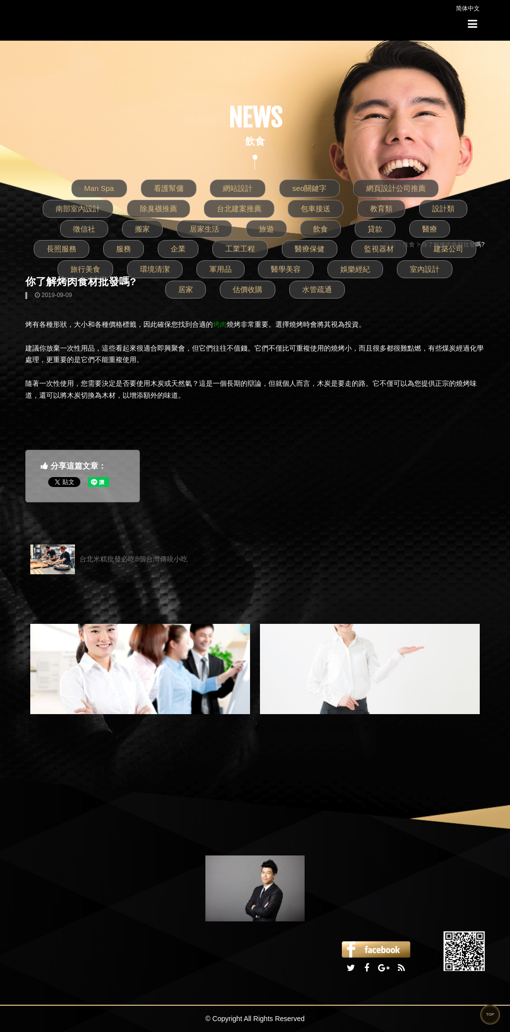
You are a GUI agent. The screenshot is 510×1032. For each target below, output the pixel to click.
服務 (123, 248)
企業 (178, 248)
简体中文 (468, 8)
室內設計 (425, 269)
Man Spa (99, 188)
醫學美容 (286, 269)
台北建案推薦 (239, 208)
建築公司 (448, 248)
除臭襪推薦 (158, 208)
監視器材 (379, 248)
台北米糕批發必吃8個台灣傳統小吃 (109, 559)
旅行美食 (85, 269)
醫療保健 (309, 248)
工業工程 (240, 248)
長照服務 (61, 248)
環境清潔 (155, 269)
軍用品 (220, 269)
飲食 (320, 229)
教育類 (381, 208)
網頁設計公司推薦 (396, 188)
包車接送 (315, 208)
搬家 (142, 229)
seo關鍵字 (309, 188)
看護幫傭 (169, 188)
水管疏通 (317, 289)
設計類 (443, 208)
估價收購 (247, 289)
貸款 (375, 229)
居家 (185, 289)
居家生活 (204, 229)
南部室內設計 (78, 208)
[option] (140, 669)
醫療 (429, 229)
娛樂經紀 (355, 269)
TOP (490, 1014)
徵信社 (84, 229)
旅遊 (266, 229)
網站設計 (238, 188)
